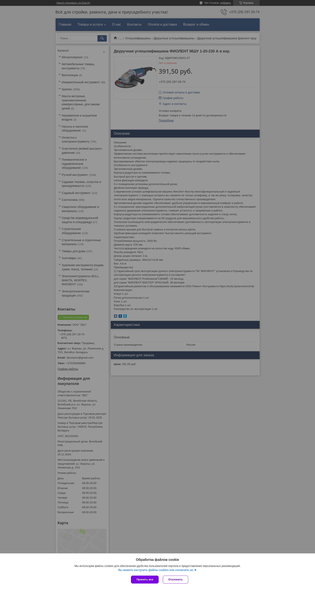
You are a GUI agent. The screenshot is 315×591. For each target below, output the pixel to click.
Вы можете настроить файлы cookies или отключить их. (156, 570)
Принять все (144, 579)
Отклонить (175, 579)
